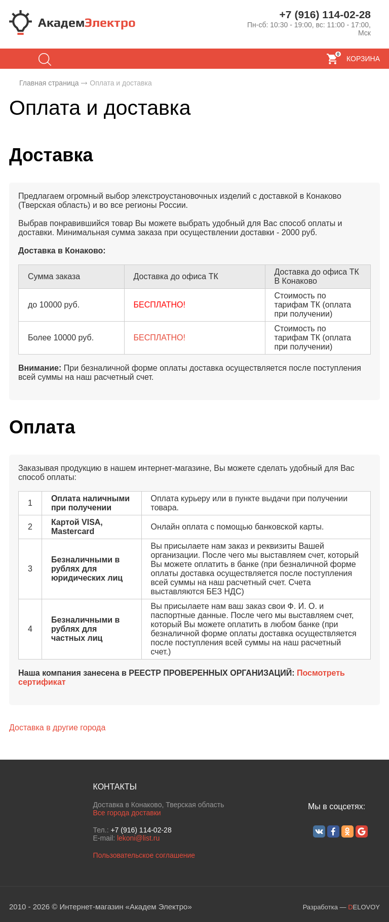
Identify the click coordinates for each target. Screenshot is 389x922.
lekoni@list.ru (138, 838)
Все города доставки (127, 813)
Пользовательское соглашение (144, 855)
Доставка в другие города (57, 727)
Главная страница (49, 83)
